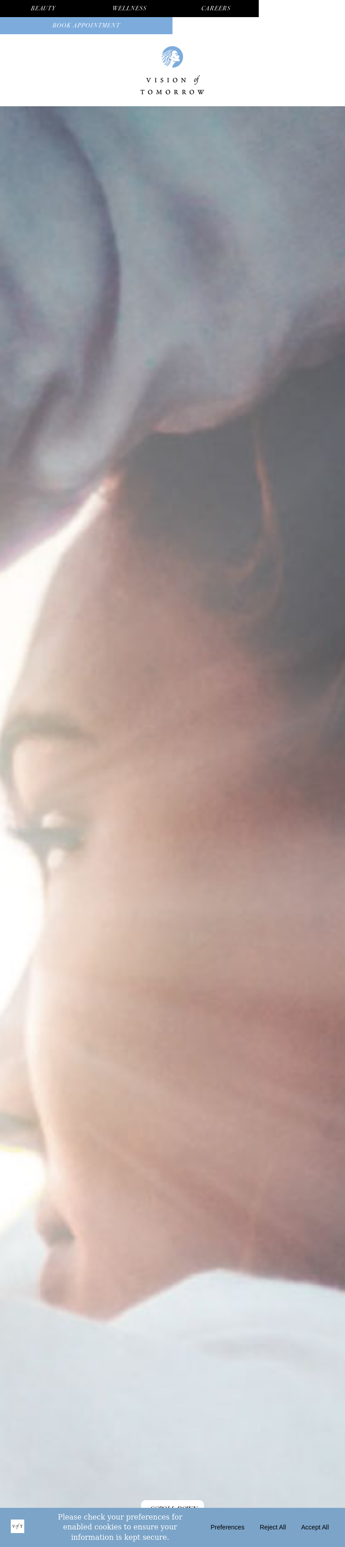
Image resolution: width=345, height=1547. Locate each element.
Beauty (43, 8)
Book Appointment (86, 25)
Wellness (129, 8)
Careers (215, 8)
